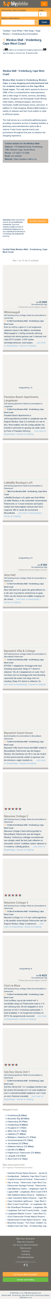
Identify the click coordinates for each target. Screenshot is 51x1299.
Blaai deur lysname (25, 1242)
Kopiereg (26, 1251)
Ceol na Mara (12, 985)
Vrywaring (25, 1254)
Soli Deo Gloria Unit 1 (17, 1072)
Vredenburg (32, 80)
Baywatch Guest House (18, 733)
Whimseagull (12, 312)
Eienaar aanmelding (25, 1280)
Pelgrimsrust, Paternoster (24, 1152)
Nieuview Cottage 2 (16, 816)
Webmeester (25, 1248)
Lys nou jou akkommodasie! (25, 1245)
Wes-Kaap (29, 31)
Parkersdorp (17, 1121)
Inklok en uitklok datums (10, 18)
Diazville (16, 1149)
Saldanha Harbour (20, 1146)
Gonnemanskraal (20, 1140)
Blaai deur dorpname (25, 1238)
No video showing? (38, 221)
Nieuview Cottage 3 (16, 902)
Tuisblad (6, 31)
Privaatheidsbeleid (26, 1257)
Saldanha (16, 1134)
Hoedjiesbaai (17, 1125)
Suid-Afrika (17, 31)
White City (17, 1131)
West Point (17, 1159)
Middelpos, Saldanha (21, 1137)
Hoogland (16, 1128)
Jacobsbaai (17, 1143)
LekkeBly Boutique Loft (18, 482)
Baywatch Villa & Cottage (19, 651)
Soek (44, 22)
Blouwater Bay (18, 1118)
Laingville (16, 1156)
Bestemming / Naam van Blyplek (13, 10)
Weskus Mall (33, 53)
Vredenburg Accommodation (25, 34)
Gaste (41, 10)
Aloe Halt (10, 575)
